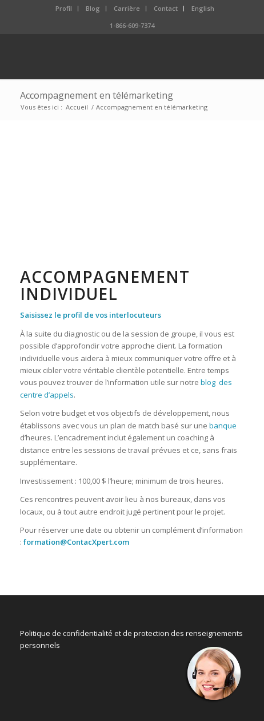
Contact (166, 8)
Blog (93, 8)
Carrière (127, 8)
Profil (63, 8)
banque (223, 425)
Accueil (77, 107)
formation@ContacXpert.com (76, 542)
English (202, 8)
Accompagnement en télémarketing (96, 95)
